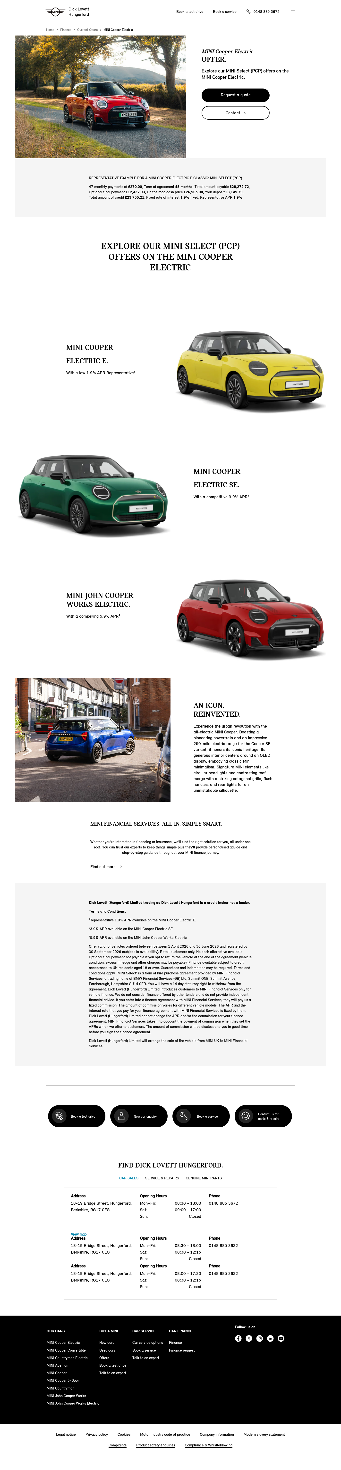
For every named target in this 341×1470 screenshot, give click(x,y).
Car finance (180, 1331)
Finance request (182, 1350)
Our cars (56, 1331)
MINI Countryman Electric (67, 1357)
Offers (104, 1357)
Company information (217, 1434)
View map (78, 1234)
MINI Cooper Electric (63, 1342)
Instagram (259, 1338)
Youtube (281, 1338)
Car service (143, 1331)
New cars (106, 1342)
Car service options (147, 1342)
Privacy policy (96, 1434)
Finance (65, 30)
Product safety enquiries (155, 1445)
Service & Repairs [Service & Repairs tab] (162, 1178)
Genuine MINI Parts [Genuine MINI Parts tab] (204, 1178)
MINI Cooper (57, 1373)
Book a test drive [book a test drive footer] (112, 1365)
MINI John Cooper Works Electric (73, 1403)
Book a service (144, 1350)
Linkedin (270, 1338)
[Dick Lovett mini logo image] (67, 12)
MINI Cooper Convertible (66, 1350)
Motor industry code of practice (165, 1434)
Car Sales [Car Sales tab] (128, 1178)
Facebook (238, 1338)
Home (50, 30)
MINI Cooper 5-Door (63, 1380)
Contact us (236, 113)
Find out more (103, 866)
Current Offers (87, 30)
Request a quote (236, 95)
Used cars (107, 1350)
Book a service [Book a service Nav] (225, 11)
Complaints (118, 1445)
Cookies (124, 1434)
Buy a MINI (108, 1331)
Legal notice (66, 1434)
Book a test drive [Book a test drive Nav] (189, 11)
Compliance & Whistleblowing (208, 1445)
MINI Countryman (60, 1388)
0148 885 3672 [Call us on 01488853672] (267, 11)
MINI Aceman (57, 1365)
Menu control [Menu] (292, 12)
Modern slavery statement (264, 1434)
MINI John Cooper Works (66, 1395)
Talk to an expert (112, 1373)
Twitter (249, 1338)
